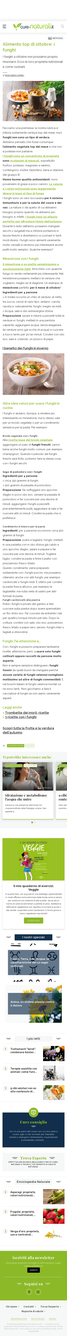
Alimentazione (15, 746)
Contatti (29, 1306)
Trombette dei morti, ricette (27, 713)
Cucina (29, 746)
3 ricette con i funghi (20, 717)
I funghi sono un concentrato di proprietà (31, 156)
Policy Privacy (38, 1318)
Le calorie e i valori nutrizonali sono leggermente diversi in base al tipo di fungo (33, 189)
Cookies (52, 1318)
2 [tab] (35, 822)
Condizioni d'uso (19, 1318)
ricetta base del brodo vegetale (30, 440)
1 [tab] (32, 822)
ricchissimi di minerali (24, 160)
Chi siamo (11, 1306)
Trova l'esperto (49, 1306)
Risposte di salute (32, 1311)
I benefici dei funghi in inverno (25, 348)
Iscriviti (34, 1270)
